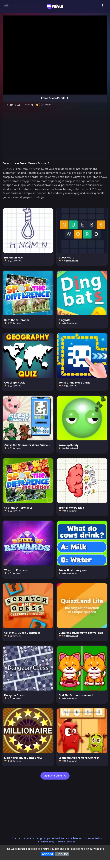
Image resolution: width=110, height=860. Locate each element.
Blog (39, 838)
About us (29, 838)
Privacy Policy (46, 841)
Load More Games (56, 775)
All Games (77, 838)
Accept (47, 854)
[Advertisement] (55, 136)
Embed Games (60, 838)
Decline (62, 854)
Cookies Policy (93, 838)
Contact (17, 838)
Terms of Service (65, 841)
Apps (47, 838)
